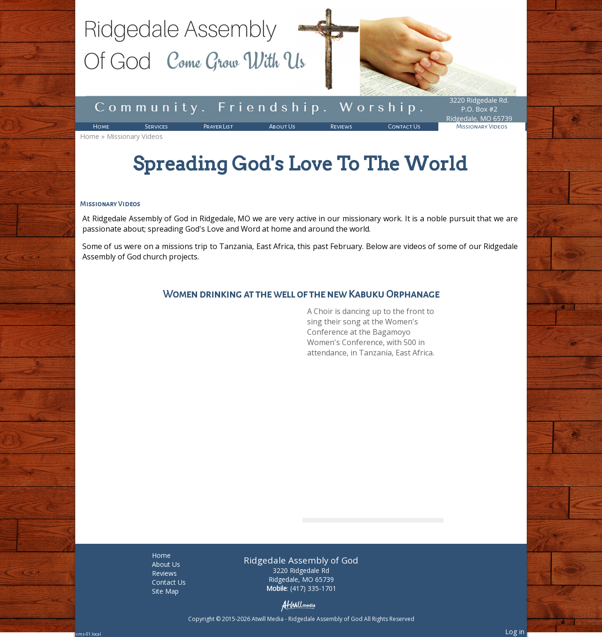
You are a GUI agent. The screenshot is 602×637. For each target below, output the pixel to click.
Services (156, 126)
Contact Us (404, 126)
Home (101, 126)
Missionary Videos (481, 126)
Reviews (341, 126)
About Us (282, 126)
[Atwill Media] (301, 605)
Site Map (172, 591)
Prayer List (218, 126)
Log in (514, 631)
